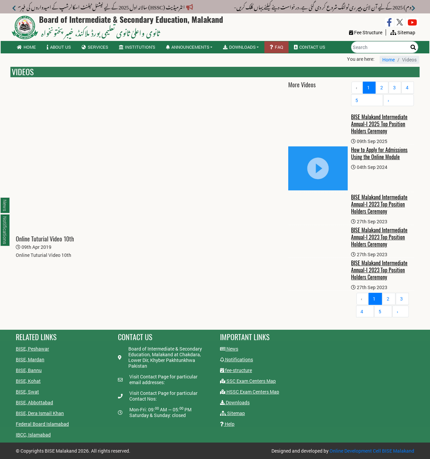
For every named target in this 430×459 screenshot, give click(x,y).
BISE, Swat (27, 391)
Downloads (235, 402)
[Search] (384, 47)
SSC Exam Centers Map (248, 381)
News (229, 349)
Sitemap (232, 413)
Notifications (236, 359)
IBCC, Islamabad (33, 434)
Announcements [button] (187, 47)
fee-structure (236, 370)
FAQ (276, 47)
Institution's (137, 47)
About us (59, 47)
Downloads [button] (239, 47)
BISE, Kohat (28, 381)
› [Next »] (388, 100)
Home (26, 47)
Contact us (309, 47)
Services (95, 47)
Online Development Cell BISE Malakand (372, 451)
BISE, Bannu (29, 370)
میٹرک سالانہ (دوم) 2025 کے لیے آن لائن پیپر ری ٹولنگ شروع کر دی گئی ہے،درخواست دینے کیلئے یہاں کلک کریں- (302, 6)
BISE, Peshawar (32, 349)
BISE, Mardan (30, 359)
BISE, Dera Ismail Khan (40, 413)
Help (227, 424)
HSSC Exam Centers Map (249, 391)
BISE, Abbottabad (34, 402)
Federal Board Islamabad (42, 424)
